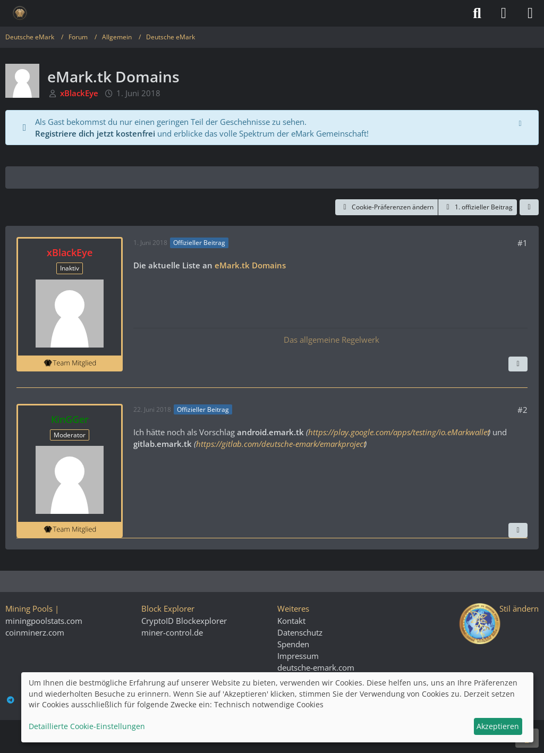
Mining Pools (29, 608)
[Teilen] (529, 207)
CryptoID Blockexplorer (184, 620)
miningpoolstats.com (43, 620)
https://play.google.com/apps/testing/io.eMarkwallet (398, 432)
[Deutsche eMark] (20, 13)
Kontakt (291, 620)
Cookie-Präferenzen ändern (386, 206)
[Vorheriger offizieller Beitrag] (518, 530)
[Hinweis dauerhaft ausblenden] (521, 122)
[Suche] (477, 13)
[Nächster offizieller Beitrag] (518, 364)
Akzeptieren (498, 726)
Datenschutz (299, 632)
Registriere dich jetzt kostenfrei (95, 133)
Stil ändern (519, 608)
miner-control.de (172, 632)
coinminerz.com (34, 632)
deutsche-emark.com (315, 667)
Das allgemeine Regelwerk (331, 339)
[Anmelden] (503, 13)
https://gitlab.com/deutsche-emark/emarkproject (280, 443)
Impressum (298, 655)
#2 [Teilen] (522, 409)
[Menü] (530, 13)
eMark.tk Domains (249, 265)
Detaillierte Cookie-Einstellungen (87, 726)
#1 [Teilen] (522, 243)
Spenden (293, 644)
